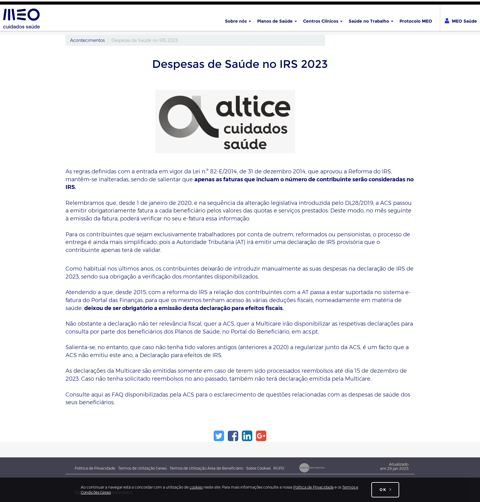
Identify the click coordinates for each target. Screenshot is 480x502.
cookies (196, 487)
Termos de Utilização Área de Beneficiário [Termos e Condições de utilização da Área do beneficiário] (206, 468)
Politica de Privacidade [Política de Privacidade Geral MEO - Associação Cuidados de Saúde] (95, 468)
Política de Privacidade (313, 487)
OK (383, 489)
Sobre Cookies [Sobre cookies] (259, 468)
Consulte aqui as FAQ (94, 394)
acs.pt (310, 331)
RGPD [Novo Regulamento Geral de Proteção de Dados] (278, 468)
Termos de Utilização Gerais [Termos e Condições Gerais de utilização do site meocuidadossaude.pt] (142, 468)
